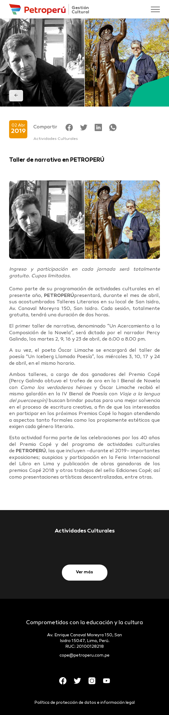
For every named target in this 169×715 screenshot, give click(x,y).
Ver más (84, 572)
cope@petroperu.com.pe (84, 655)
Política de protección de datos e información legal (84, 702)
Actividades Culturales (55, 139)
